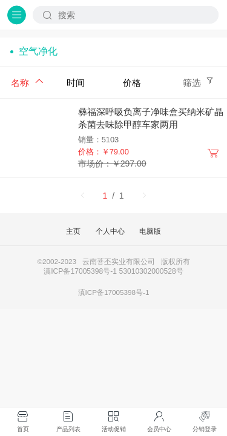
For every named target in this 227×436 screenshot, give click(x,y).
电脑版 (150, 231)
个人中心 (110, 231)
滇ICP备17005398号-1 (114, 292)
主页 (73, 231)
